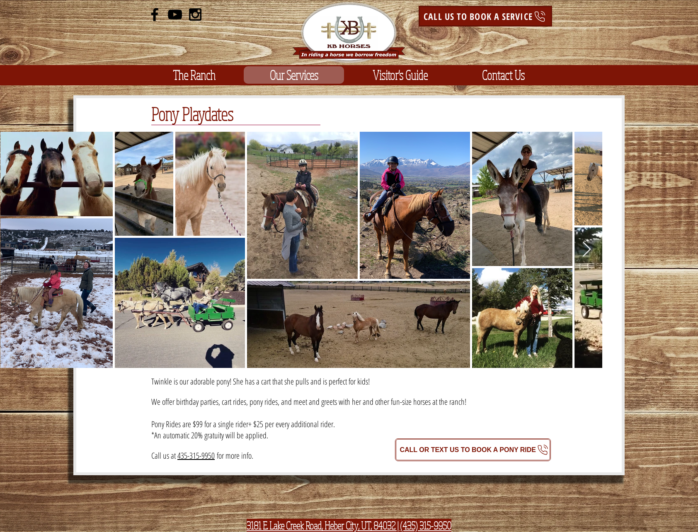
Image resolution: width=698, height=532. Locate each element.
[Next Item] (586, 250)
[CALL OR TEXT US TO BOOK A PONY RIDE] (473, 449)
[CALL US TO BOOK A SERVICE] (485, 16)
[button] (194, 75)
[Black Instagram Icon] (195, 14)
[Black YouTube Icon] (175, 14)
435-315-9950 (196, 455)
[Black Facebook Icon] (154, 14)
